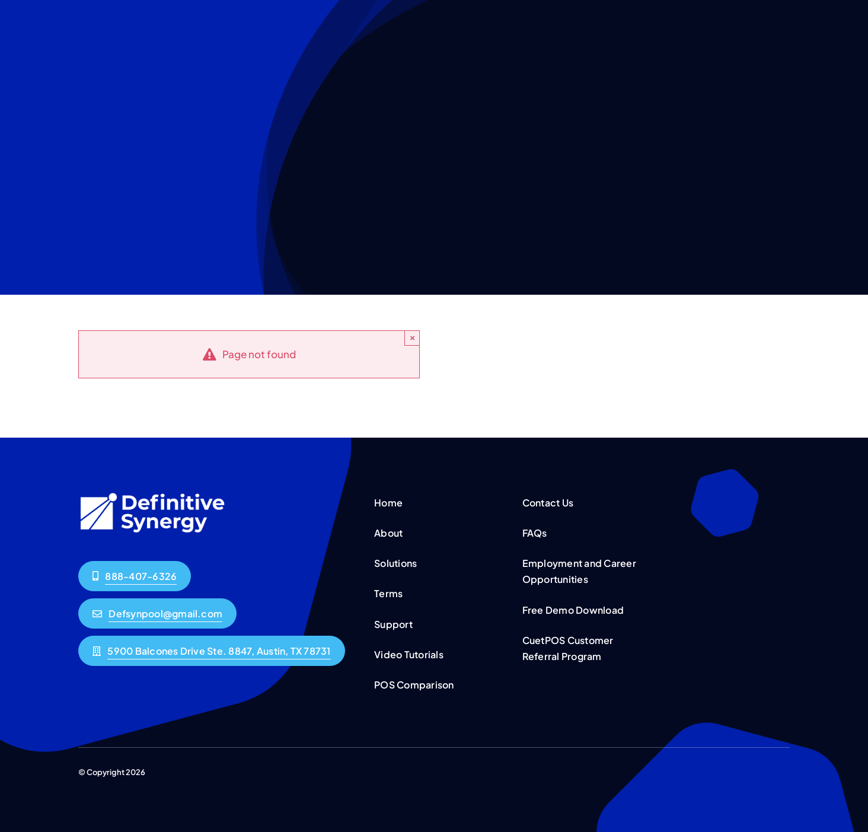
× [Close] (412, 338)
